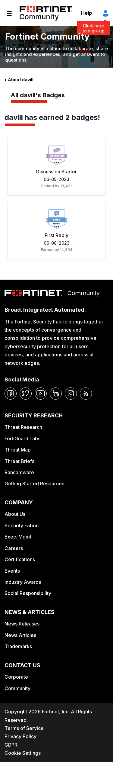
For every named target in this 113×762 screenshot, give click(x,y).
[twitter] (26, 393)
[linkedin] (56, 393)
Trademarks (18, 646)
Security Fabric (22, 525)
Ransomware (19, 472)
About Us (15, 514)
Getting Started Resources (34, 484)
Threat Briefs (19, 461)
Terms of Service (24, 728)
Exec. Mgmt (18, 537)
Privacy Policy (20, 736)
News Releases (22, 624)
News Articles (20, 635)
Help (86, 13)
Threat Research (23, 427)
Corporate (16, 677)
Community (17, 688)
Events (12, 571)
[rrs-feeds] (86, 393)
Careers (14, 548)
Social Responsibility (28, 593)
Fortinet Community (46, 13)
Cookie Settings (23, 753)
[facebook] (11, 393)
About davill (20, 79)
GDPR (11, 745)
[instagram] (71, 393)
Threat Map (18, 450)
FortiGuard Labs (22, 439)
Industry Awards (23, 582)
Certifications (20, 559)
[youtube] (41, 393)
